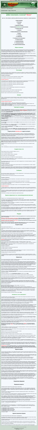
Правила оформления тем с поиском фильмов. (19, 31)
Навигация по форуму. (19, 25)
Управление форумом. (19, 41)
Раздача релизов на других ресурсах (19, 26)
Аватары (19, 23)
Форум (9, 10)
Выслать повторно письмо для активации (31, 8)
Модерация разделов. (20, 42)
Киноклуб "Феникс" (5, 10)
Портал (19, 0)
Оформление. (19, 36)
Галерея (27, 0)
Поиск (21, 0)
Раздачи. (19, 33)
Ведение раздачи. (20, 39)
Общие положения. (19, 20)
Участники (24, 0)
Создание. (19, 34)
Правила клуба (12, 0)
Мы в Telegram (35, 0)
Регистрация (11, 8)
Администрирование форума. (20, 44)
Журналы (16, 0)
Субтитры (30, 0)
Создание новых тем (19, 28)
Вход (8, 8)
